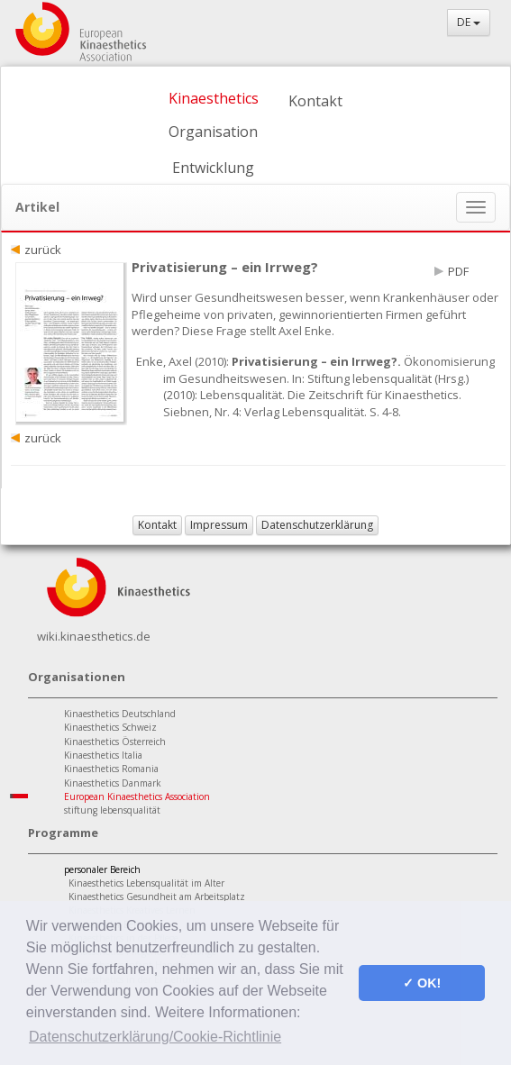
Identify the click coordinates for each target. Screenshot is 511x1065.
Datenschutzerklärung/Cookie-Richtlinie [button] (155, 1036)
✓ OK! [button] (422, 983)
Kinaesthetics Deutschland (120, 713)
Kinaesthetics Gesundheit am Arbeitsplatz (156, 896)
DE (468, 22)
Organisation (213, 131)
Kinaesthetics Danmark (112, 783)
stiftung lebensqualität (112, 810)
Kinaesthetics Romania (111, 768)
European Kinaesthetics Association (137, 796)
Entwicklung (213, 168)
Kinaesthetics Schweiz (110, 727)
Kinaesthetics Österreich (115, 741)
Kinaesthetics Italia (103, 755)
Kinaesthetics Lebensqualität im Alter (146, 883)
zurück (42, 249)
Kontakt (315, 101)
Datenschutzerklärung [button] (317, 524)
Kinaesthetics (214, 98)
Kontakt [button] (157, 524)
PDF (458, 271)
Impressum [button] (219, 524)
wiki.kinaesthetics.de (94, 636)
